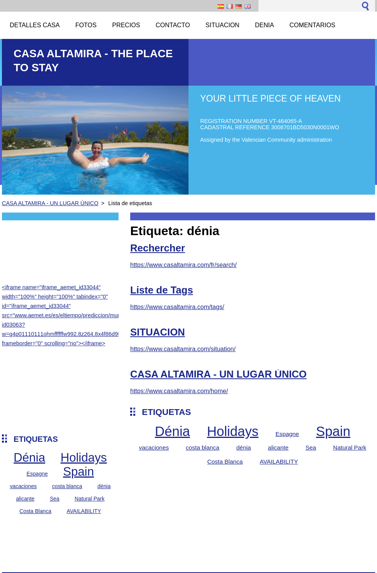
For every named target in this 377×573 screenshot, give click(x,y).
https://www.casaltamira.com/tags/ (177, 307)
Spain (78, 471)
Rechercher (157, 248)
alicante (25, 499)
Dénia (29, 457)
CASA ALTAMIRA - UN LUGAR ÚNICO (50, 203)
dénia (104, 486)
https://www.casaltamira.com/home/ (179, 391)
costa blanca (67, 486)
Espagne (37, 474)
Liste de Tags (161, 290)
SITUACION (157, 332)
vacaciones (23, 486)
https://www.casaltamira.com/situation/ (183, 349)
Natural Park (90, 499)
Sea (54, 499)
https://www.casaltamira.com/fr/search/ (183, 265)
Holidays (84, 457)
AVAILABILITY (83, 511)
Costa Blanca (35, 511)
